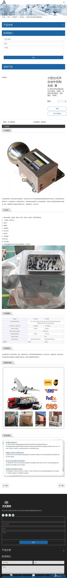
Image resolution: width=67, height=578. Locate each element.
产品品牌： (37, 122)
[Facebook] (3, 515)
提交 (33, 57)
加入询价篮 (57, 113)
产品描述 (6, 126)
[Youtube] (10, 515)
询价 (57, 109)
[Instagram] (13, 515)
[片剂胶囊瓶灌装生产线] (33, 10)
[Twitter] (6, 515)
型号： (5, 122)
